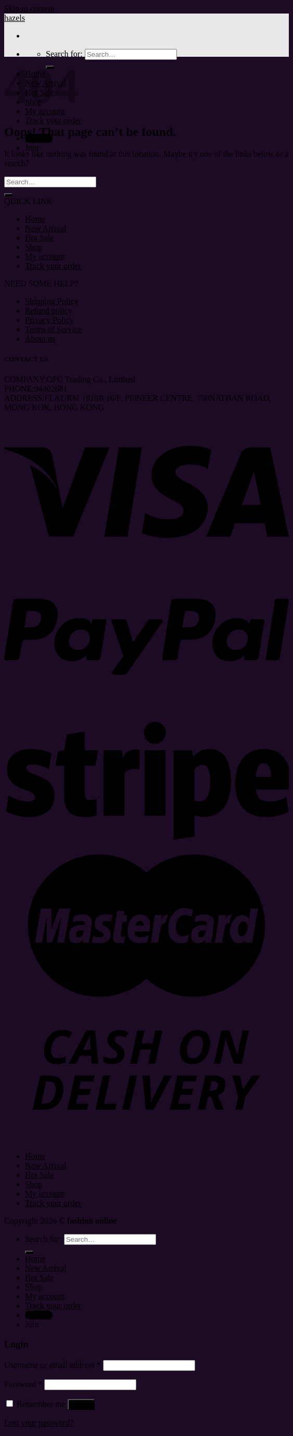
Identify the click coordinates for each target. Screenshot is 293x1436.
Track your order (53, 120)
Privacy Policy (49, 320)
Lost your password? (38, 1422)
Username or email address (52, 1365)
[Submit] (8, 194)
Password (23, 1384)
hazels (14, 18)
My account (45, 256)
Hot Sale (39, 237)
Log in (81, 1404)
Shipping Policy (52, 301)
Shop (33, 247)
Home (35, 219)
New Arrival (46, 228)
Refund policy (48, 310)
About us (40, 338)
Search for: (64, 53)
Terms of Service (53, 329)
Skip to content (29, 8)
